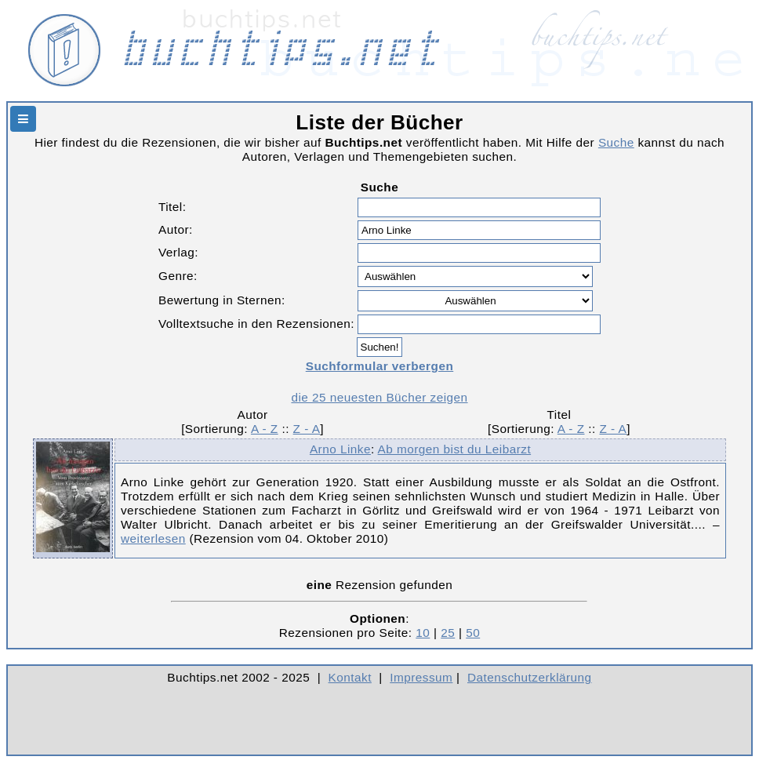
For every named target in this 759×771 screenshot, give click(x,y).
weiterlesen (153, 538)
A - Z (264, 428)
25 (448, 632)
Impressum (421, 677)
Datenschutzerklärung (529, 677)
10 (423, 632)
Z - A (307, 428)
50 (473, 632)
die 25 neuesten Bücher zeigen (379, 397)
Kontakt (350, 677)
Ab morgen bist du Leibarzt (455, 449)
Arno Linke (340, 449)
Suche (616, 142)
